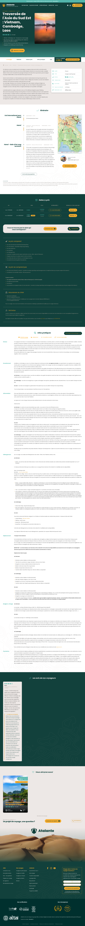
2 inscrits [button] (42, 210)
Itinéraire (19, 59)
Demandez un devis (70, 166)
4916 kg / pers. (68, 90)
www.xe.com (59, 647)
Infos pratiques (41, 59)
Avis (51, 59)
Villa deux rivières (26, 518)
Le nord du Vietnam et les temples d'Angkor (15, 803)
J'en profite (55, 1)
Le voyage (9, 59)
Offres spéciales (43, 5)
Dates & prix (29, 59)
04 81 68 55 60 (57, 318)
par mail (43, 318)
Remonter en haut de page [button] (42, 815)
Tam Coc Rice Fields (23, 472)
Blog (56, 5)
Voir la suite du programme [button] (28, 174)
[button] (69, 77)
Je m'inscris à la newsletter (72, 888)
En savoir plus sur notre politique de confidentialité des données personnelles (72, 892)
